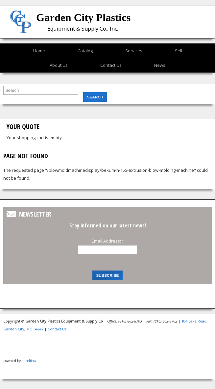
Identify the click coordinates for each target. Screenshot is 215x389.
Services (133, 51)
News (159, 65)
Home (39, 51)
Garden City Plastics (83, 17)
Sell (178, 51)
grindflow (29, 360)
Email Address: (107, 241)
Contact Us (111, 65)
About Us (59, 65)
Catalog (85, 51)
